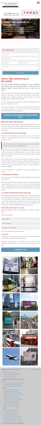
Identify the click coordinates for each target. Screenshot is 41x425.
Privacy (33, 369)
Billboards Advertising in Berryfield (11, 369)
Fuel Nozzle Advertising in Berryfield (12, 421)
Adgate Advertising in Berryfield (11, 406)
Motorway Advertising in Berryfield (12, 398)
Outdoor (4, 388)
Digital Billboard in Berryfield (10, 396)
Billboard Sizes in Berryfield (10, 372)
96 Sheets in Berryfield (9, 377)
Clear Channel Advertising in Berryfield (13, 382)
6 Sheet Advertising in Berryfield (11, 374)
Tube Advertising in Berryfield (11, 391)
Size (3, 371)
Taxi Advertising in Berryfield (10, 409)
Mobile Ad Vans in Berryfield (10, 414)
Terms (37, 369)
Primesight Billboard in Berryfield (11, 384)
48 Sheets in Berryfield (9, 376)
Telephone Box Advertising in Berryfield (13, 394)
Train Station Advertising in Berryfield (12, 399)
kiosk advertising (32, 102)
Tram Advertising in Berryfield (11, 404)
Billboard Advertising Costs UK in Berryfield (13, 379)
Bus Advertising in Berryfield (10, 411)
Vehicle (4, 408)
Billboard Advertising (29, 150)
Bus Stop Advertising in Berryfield (12, 389)
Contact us (20, 250)
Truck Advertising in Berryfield (11, 413)
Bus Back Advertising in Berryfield (12, 418)
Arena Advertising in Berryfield (11, 403)
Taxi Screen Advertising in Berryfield (12, 416)
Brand (3, 381)
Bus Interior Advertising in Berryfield (12, 419)
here (23, 231)
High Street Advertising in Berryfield (12, 386)
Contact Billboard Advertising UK (20, 116)
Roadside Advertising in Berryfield (12, 393)
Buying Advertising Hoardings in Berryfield (13, 423)
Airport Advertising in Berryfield (11, 401)
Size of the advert (6, 223)
